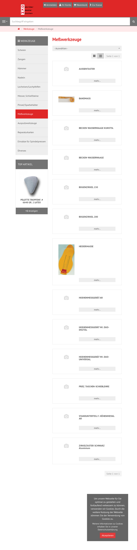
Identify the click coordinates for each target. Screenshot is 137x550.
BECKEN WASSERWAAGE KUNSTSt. (96, 128)
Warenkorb (81, 4)
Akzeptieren (108, 535)
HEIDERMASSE (86, 246)
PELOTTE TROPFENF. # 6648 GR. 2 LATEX (31, 201)
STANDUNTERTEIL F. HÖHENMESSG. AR (97, 417)
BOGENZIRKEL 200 (88, 216)
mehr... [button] (97, 80)
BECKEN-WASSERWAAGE (91, 157)
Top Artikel (25, 164)
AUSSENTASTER (87, 68)
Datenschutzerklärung (108, 529)
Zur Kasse (96, 4)
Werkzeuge (28, 41)
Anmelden (51, 4)
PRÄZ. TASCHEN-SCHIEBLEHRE (94, 386)
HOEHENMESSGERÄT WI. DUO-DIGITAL (94, 329)
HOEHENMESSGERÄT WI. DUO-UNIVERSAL (94, 358)
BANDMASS (85, 98)
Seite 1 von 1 (113, 56)
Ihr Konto (66, 4)
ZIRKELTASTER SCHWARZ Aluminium (92, 447)
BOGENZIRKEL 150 (88, 187)
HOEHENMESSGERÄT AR (91, 297)
